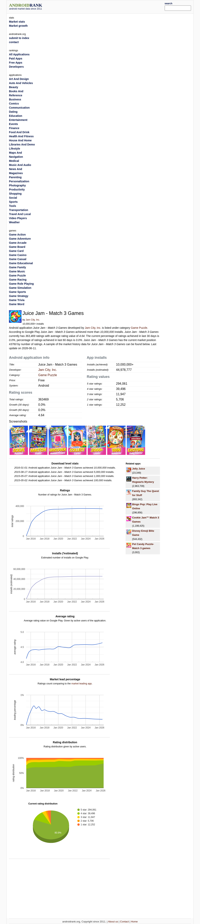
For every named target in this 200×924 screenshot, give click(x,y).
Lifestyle (14, 148)
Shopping (15, 193)
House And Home (20, 140)
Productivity (17, 189)
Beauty (13, 87)
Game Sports (17, 291)
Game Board (17, 246)
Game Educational (21, 263)
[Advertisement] (108, 6)
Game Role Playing (21, 283)
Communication (19, 107)
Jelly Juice (138, 468)
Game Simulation (20, 287)
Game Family (17, 267)
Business (15, 99)
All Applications (19, 54)
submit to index (19, 38)
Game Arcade (18, 242)
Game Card (16, 250)
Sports (13, 201)
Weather (14, 222)
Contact (124, 921)
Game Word (16, 304)
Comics (14, 103)
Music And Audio (20, 165)
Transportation (18, 210)
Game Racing (17, 279)
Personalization (19, 181)
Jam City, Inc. (33, 319)
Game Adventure (20, 238)
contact (14, 42)
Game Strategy (18, 296)
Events (13, 124)
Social (13, 197)
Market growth (18, 25)
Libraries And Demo (22, 144)
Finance (14, 128)
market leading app (81, 683)
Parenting (15, 177)
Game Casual (17, 259)
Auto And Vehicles (21, 83)
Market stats (17, 21)
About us (113, 921)
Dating (13, 111)
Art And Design (19, 79)
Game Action (17, 234)
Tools (12, 205)
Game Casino (17, 255)
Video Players (18, 218)
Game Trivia (16, 300)
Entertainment (18, 119)
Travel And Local (20, 214)
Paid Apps (15, 58)
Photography (17, 185)
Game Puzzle (139, 327)
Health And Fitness (21, 136)
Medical (14, 160)
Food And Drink (19, 132)
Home (134, 921)
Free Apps (15, 62)
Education (15, 115)
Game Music (17, 271)
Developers (16, 66)
